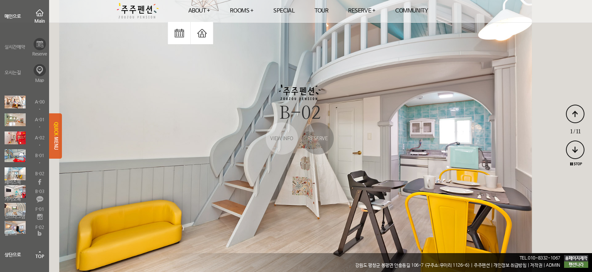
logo (137, 11)
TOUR (321, 11)
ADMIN (553, 265)
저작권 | (538, 265)
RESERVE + (361, 11)
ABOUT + (199, 11)
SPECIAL (283, 11)
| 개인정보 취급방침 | (510, 265)
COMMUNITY (411, 11)
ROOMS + (241, 11)
